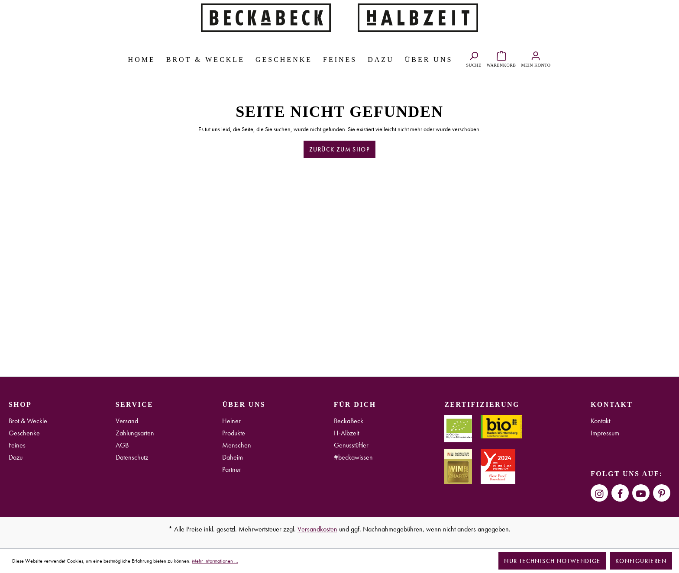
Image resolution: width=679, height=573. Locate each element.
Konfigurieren (640, 561)
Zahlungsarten (135, 433)
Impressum (605, 433)
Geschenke (24, 433)
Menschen (236, 445)
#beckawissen (353, 457)
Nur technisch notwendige (552, 561)
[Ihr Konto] (536, 58)
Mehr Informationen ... (215, 560)
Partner (231, 469)
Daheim (232, 457)
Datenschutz (132, 457)
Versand (127, 420)
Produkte (233, 433)
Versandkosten (317, 529)
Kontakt (600, 420)
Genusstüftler (351, 445)
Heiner (231, 420)
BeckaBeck (348, 420)
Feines (17, 445)
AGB (122, 445)
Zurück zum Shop (339, 149)
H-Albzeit (346, 433)
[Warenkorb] (501, 58)
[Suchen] (473, 58)
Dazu (16, 457)
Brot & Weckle (28, 420)
